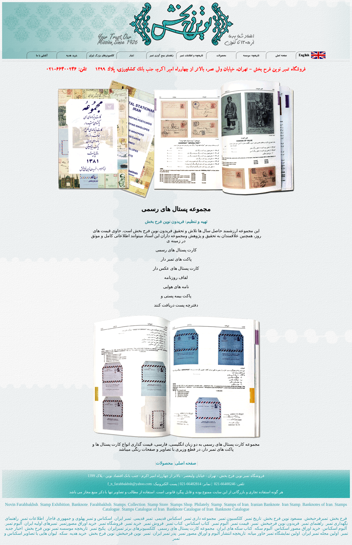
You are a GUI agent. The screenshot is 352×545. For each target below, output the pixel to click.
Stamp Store (157, 504)
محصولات (164, 463)
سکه (63, 533)
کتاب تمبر (174, 523)
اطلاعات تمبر (32, 518)
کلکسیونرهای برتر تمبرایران (132, 528)
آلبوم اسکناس (335, 528)
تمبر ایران (122, 518)
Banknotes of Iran (317, 504)
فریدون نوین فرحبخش (280, 523)
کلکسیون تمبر (230, 518)
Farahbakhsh (100, 504)
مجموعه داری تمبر (200, 518)
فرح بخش (338, 518)
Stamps (119, 504)
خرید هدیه (79, 533)
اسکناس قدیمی (168, 518)
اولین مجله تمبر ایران (320, 533)
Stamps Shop (181, 504)
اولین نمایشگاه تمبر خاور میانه (274, 533)
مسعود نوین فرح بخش (283, 518)
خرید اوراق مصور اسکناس (298, 528)
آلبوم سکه (263, 528)
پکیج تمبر (97, 528)
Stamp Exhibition (55, 504)
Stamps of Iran (236, 504)
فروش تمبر (154, 523)
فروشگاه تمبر (111, 523)
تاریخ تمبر (253, 518)
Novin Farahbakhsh (21, 504)
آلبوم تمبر (220, 523)
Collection (137, 504)
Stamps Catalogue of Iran (143, 509)
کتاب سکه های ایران (234, 528)
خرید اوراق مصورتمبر (78, 523)
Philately (201, 504)
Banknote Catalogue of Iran (189, 509)
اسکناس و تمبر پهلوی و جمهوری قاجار (79, 518)
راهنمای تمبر (312, 523)
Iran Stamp (290, 504)
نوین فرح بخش (101, 533)
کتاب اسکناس (197, 523)
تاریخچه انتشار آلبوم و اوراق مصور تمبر (212, 533)
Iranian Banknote (265, 504)
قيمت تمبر (240, 523)
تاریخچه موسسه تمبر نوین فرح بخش (57, 528)
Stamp (216, 504)
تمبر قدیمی (144, 518)
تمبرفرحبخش (316, 518)
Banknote (80, 504)
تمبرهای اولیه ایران (41, 523)
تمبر (255, 523)
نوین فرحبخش (128, 533)
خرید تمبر (133, 523)
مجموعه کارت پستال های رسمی (186, 528)
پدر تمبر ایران (165, 533)
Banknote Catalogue (232, 509)
